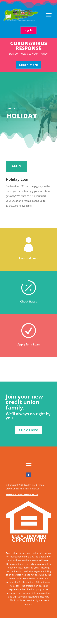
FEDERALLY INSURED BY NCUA (22, 494)
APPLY (16, 166)
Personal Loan (28, 258)
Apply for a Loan (28, 344)
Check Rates (28, 301)
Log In (28, 30)
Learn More (28, 65)
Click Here (28, 429)
